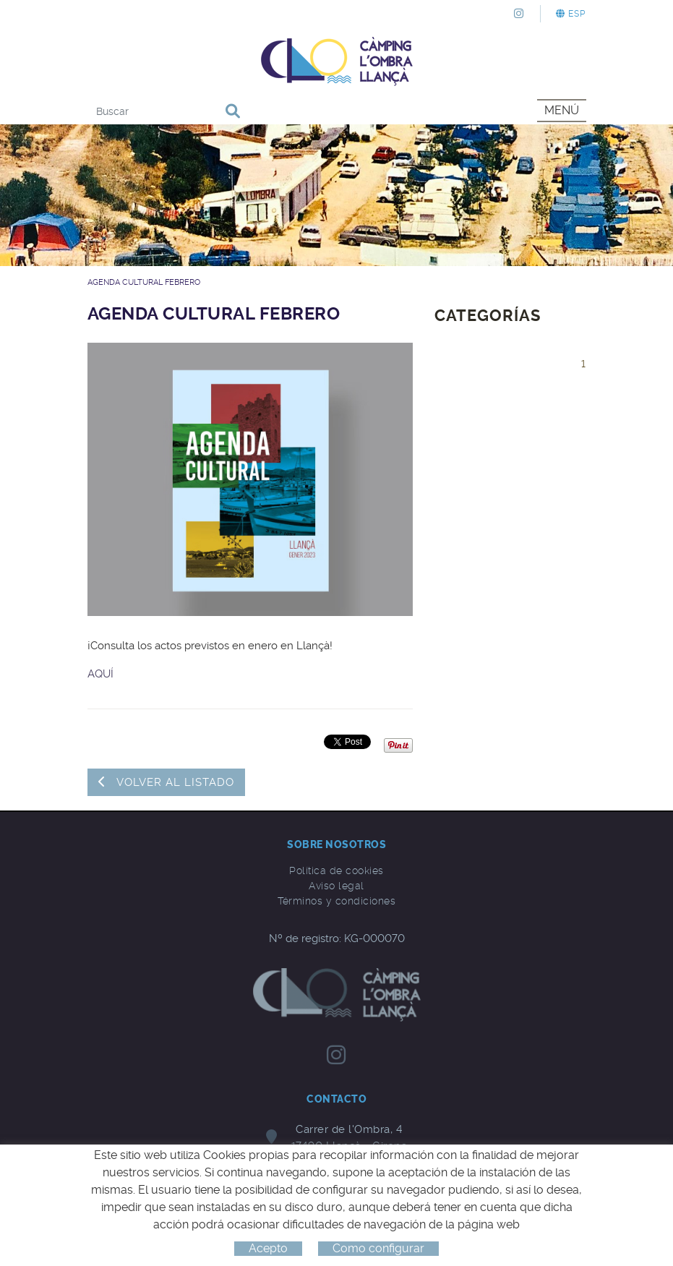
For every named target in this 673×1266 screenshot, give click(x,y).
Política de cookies (336, 870)
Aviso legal (336, 885)
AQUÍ (100, 673)
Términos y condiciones (336, 901)
